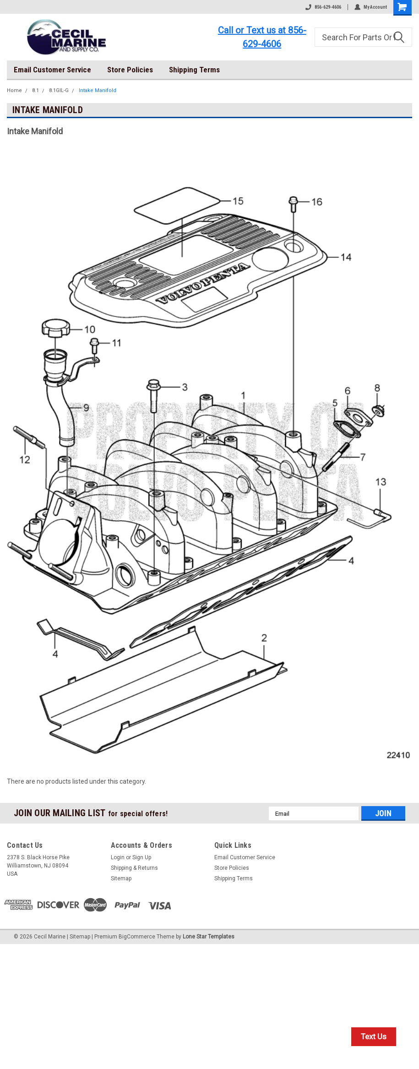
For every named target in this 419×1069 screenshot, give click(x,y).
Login (118, 857)
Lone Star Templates (208, 936)
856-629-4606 (323, 7)
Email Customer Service (52, 69)
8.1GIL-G (59, 90)
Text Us (373, 1036)
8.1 (35, 90)
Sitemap (121, 878)
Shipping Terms (194, 69)
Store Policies (130, 69)
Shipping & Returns (134, 868)
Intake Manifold (97, 90)
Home (14, 90)
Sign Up (141, 857)
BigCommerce (137, 936)
